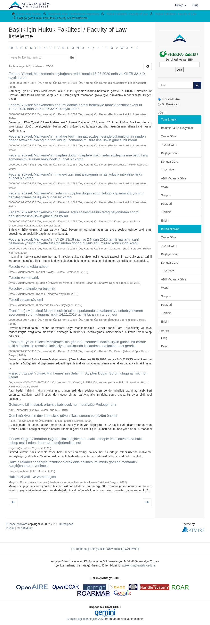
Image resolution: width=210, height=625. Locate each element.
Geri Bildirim (24, 528)
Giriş (164, 338)
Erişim (165, 220)
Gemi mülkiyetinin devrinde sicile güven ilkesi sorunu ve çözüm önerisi (63, 416)
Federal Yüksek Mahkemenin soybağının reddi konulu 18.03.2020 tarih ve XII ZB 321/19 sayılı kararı (77, 76)
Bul (72, 57)
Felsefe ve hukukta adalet (28, 267)
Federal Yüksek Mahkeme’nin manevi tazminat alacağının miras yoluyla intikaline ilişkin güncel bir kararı (76, 176)
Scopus (166, 195)
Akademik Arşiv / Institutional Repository (73, 14)
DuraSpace (66, 524)
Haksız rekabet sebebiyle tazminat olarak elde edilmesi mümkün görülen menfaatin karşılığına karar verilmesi (73, 464)
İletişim (10, 528)
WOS (164, 186)
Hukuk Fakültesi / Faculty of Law (127, 14)
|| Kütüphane (79, 548)
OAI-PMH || (131, 548)
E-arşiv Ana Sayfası (28, 14)
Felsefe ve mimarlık (24, 278)
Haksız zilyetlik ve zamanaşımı (32, 477)
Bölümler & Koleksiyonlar (177, 128)
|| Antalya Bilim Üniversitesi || (105, 548)
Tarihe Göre (168, 136)
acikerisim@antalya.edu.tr (138, 565)
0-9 (11, 47)
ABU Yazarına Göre (173, 178)
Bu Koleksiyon (169, 104)
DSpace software (16, 524)
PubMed (166, 203)
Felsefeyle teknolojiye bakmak (32, 289)
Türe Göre (167, 170)
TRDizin (166, 212)
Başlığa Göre (169, 153)
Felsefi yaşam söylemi (26, 300)
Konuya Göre (169, 161)
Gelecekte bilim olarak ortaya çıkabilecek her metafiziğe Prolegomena (62, 405)
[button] (180, 5)
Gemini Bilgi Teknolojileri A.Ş (84, 618)
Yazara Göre (169, 144)
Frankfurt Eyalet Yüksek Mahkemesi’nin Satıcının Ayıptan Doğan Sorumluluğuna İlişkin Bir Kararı (78, 375)
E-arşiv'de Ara (169, 99)
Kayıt (164, 346)
